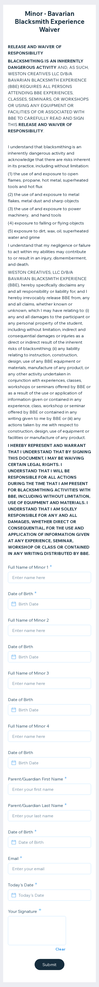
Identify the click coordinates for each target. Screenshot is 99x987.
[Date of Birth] (52, 842)
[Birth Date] (52, 604)
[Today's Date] (52, 895)
